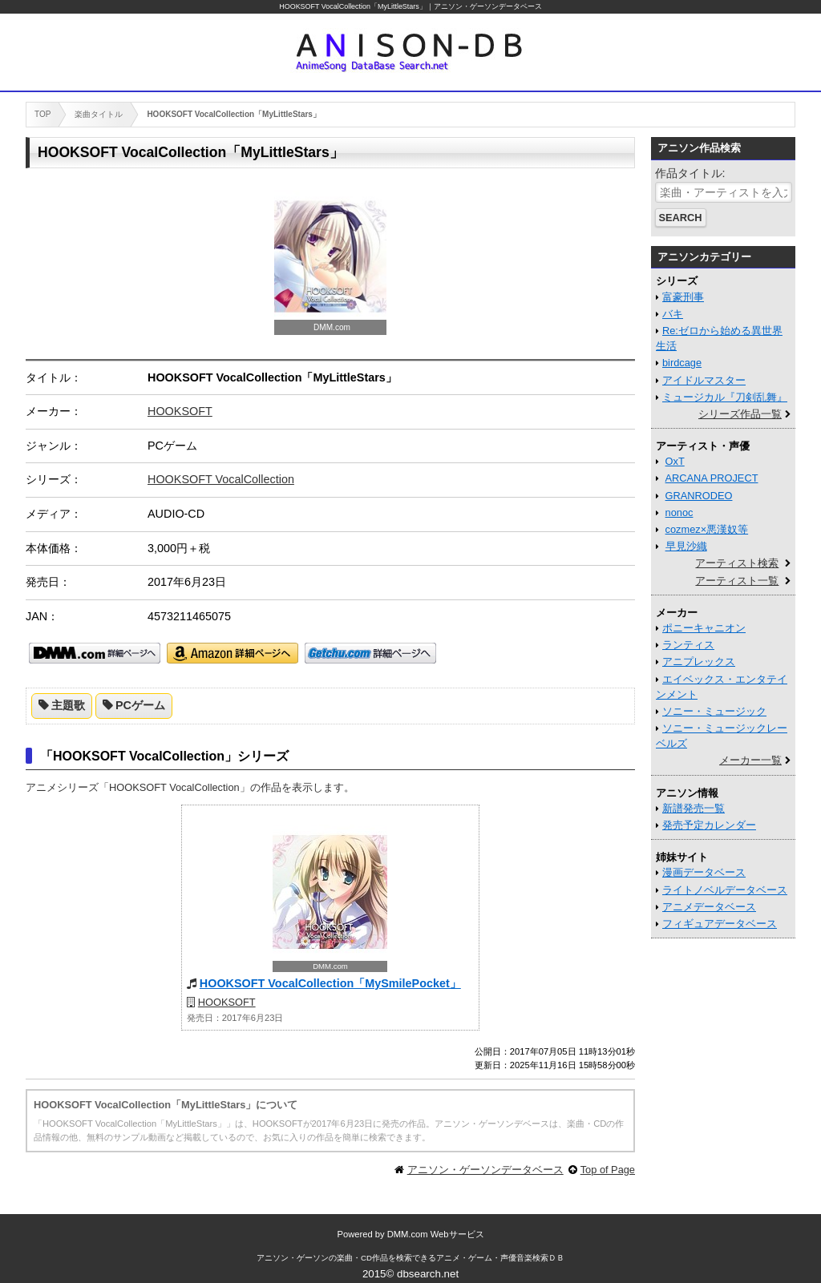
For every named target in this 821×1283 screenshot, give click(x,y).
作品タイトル (688, 173)
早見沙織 (686, 546)
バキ (672, 314)
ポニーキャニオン (704, 628)
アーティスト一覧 (737, 581)
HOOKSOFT (180, 411)
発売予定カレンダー (709, 825)
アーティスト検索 (737, 563)
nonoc (679, 512)
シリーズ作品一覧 (740, 414)
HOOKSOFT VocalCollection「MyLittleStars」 (353, 6)
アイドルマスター (704, 380)
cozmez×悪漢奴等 (707, 529)
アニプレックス (698, 662)
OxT (675, 461)
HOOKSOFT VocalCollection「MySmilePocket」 (330, 983)
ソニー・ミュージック (714, 711)
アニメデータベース (709, 907)
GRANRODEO (699, 496)
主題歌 (68, 705)
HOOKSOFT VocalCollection (221, 479)
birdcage (682, 363)
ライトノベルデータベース (724, 890)
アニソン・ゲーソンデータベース (485, 1170)
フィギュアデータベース (719, 924)
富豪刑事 (683, 297)
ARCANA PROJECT (711, 478)
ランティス (688, 645)
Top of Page (607, 1170)
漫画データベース (704, 872)
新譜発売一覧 (693, 808)
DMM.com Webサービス (435, 1234)
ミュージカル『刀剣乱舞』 (724, 397)
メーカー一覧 (750, 760)
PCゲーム (140, 705)
